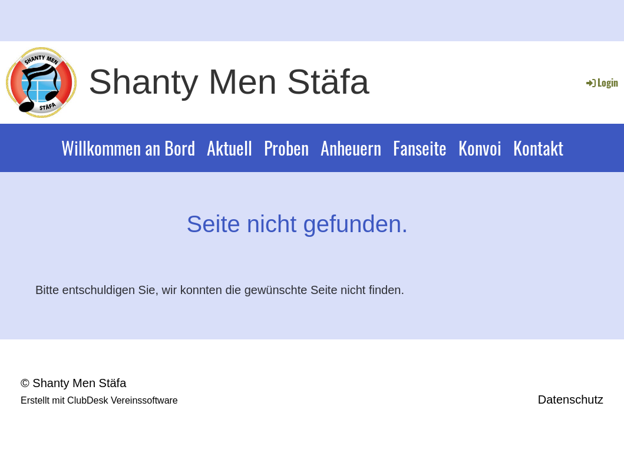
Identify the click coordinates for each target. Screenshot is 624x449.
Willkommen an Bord (128, 147)
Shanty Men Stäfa (228, 81)
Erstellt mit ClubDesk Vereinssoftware (99, 400)
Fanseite (420, 147)
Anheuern (351, 147)
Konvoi (479, 147)
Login (601, 82)
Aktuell (229, 147)
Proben (286, 147)
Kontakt (538, 147)
